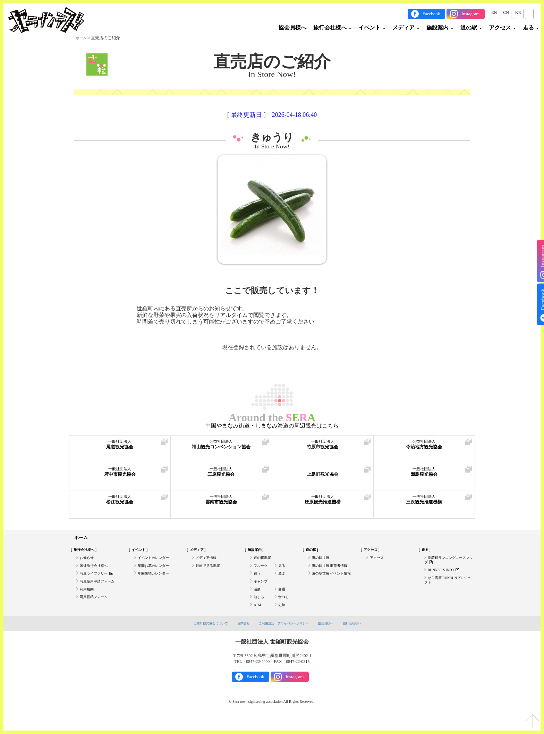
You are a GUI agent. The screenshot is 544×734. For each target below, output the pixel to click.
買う (258, 580)
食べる (284, 608)
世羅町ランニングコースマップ (446, 564)
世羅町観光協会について (200, 637)
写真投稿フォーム (96, 608)
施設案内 (439, 28)
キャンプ (262, 589)
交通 (282, 599)
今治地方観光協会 (424, 447)
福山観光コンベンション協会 (221, 447)
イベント (371, 28)
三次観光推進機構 (424, 502)
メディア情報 (208, 561)
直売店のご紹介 (272, 61)
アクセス (502, 28)
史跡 (282, 618)
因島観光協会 (424, 474)
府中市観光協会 (120, 474)
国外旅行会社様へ (96, 570)
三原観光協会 (221, 474)
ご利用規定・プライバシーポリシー (285, 637)
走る (531, 28)
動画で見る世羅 (210, 570)
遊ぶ (282, 580)
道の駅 (471, 28)
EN (494, 12)
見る (282, 570)
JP (529, 12)
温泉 (258, 599)
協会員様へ (292, 28)
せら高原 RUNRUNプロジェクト (447, 588)
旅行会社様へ (332, 28)
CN (506, 12)
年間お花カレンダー (156, 570)
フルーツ (262, 570)
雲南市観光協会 (221, 502)
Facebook (431, 13)
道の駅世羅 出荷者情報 (333, 570)
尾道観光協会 (120, 447)
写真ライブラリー (99, 580)
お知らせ (88, 561)
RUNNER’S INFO (446, 575)
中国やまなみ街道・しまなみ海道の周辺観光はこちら (272, 426)
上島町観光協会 (323, 474)
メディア (405, 28)
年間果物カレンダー (156, 580)
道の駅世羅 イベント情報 (331, 583)
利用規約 (88, 599)
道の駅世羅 (264, 561)
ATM (258, 618)
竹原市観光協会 (323, 447)
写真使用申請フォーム (100, 589)
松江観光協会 (120, 502)
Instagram (470, 13)
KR (518, 12)
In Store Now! (272, 147)
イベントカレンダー (156, 561)
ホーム (82, 37)
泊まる (260, 608)
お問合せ (238, 637)
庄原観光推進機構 (323, 502)
